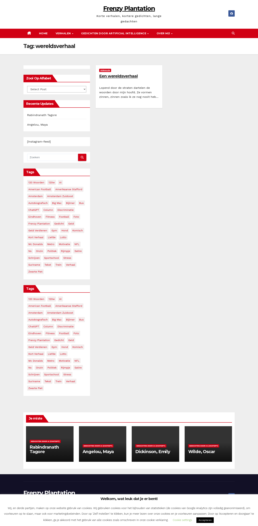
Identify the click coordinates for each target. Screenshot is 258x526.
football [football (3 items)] (64, 216)
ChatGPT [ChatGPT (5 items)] (33, 209)
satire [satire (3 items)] (78, 251)
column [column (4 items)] (48, 209)
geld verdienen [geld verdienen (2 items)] (37, 230)
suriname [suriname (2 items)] (34, 264)
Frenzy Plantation (129, 8)
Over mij (164, 33)
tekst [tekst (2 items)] (47, 264)
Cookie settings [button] (182, 520)
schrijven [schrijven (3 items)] (34, 257)
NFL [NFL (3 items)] (76, 244)
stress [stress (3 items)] (67, 257)
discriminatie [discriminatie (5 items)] (65, 209)
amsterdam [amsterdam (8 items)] (35, 196)
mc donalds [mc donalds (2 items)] (35, 244)
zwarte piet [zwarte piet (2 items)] (35, 271)
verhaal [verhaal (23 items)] (70, 264)
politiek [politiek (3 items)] (51, 251)
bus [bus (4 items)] (81, 203)
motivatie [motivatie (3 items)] (64, 244)
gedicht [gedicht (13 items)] (59, 223)
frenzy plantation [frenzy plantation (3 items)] (39, 223)
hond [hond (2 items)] (64, 230)
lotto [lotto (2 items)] (63, 237)
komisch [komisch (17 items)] (77, 230)
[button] (233, 33)
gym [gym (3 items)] (54, 230)
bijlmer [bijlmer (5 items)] (70, 203)
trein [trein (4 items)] (58, 264)
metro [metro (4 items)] (50, 244)
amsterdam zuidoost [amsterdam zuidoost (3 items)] (60, 196)
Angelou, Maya (37, 124)
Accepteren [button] (205, 520)
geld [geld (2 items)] (71, 223)
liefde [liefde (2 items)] (51, 237)
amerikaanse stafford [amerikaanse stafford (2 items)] (68, 189)
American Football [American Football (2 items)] (39, 189)
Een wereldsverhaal (118, 76)
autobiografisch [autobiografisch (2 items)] (38, 203)
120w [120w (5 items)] (52, 182)
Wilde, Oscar (201, 451)
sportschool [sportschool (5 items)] (51, 257)
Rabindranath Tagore (42, 115)
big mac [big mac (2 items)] (57, 203)
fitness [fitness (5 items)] (50, 216)
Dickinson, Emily (152, 451)
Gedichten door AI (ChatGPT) (45, 441)
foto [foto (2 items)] (76, 216)
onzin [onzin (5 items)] (39, 251)
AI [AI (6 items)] (60, 182)
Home (43, 33)
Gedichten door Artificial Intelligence (114, 33)
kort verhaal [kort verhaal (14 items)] (35, 237)
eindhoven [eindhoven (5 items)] (34, 216)
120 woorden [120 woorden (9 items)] (36, 182)
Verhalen (64, 33)
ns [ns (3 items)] (30, 251)
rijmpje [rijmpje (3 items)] (65, 251)
